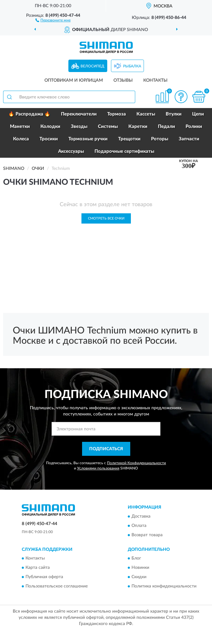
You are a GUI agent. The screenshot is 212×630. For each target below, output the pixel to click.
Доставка (140, 516)
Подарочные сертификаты (124, 151)
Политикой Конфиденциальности (136, 463)
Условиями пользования (98, 468)
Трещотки (129, 139)
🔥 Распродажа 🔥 (29, 114)
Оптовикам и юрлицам (73, 80)
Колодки (50, 126)
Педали (166, 126)
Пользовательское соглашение (56, 586)
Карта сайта (37, 568)
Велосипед (92, 66)
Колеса (21, 139)
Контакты (155, 80)
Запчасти (189, 139)
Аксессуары (71, 151)
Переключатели (79, 114)
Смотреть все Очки (106, 218)
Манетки (20, 126)
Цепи (198, 114)
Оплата (138, 525)
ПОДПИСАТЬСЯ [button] (106, 449)
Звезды (79, 126)
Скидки (138, 577)
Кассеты (145, 114)
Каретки (137, 126)
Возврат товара (147, 535)
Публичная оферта (44, 577)
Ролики (194, 126)
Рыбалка (132, 66)
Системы (108, 126)
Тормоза (116, 114)
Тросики (48, 139)
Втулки (174, 114)
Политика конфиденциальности (163, 586)
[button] (53, 20)
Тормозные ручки (88, 139)
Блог (136, 558)
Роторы (159, 139)
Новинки (140, 568)
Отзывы (123, 80)
